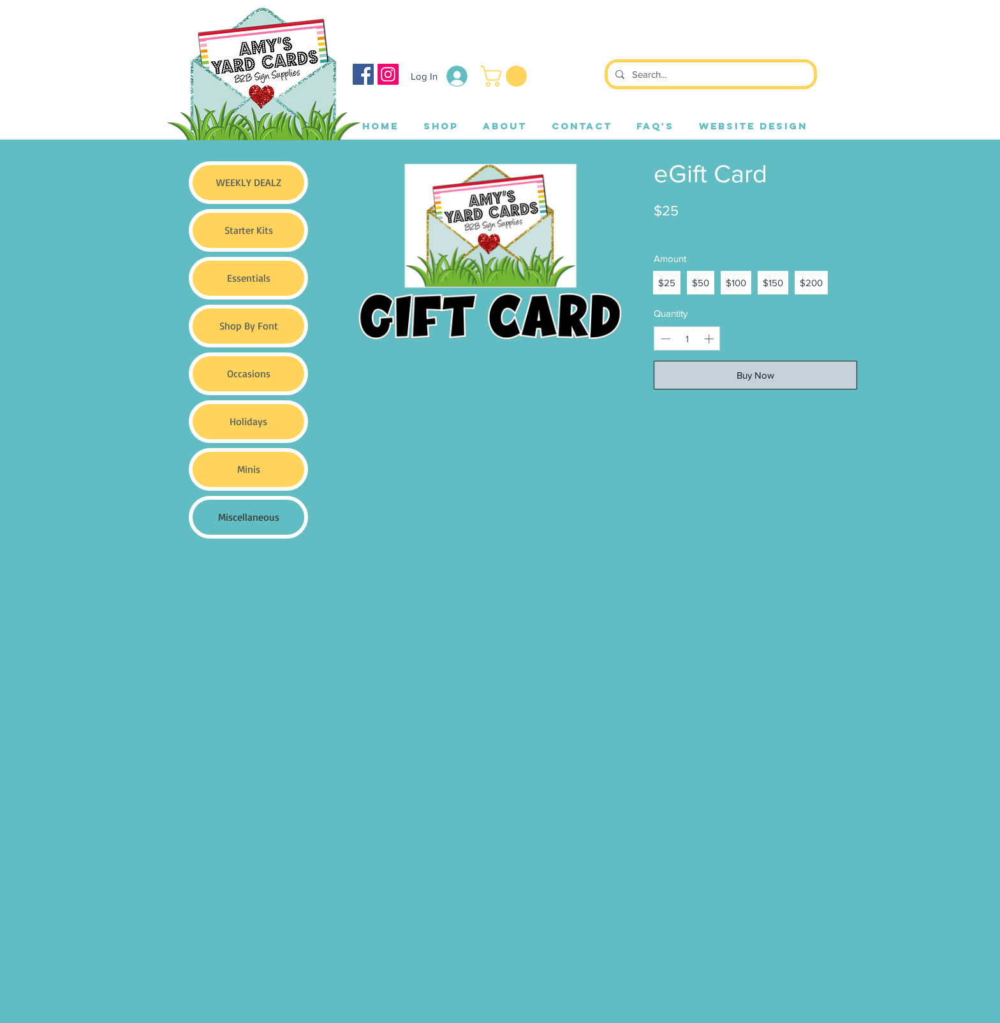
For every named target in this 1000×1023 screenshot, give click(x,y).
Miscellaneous (248, 517)
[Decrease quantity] (665, 339)
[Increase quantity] (709, 339)
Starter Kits (248, 230)
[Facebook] (363, 74)
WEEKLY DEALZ (248, 182)
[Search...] (709, 74)
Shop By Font (248, 325)
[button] (506, 76)
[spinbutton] (687, 338)
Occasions (248, 373)
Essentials (248, 278)
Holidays (248, 421)
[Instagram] (388, 74)
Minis (248, 469)
